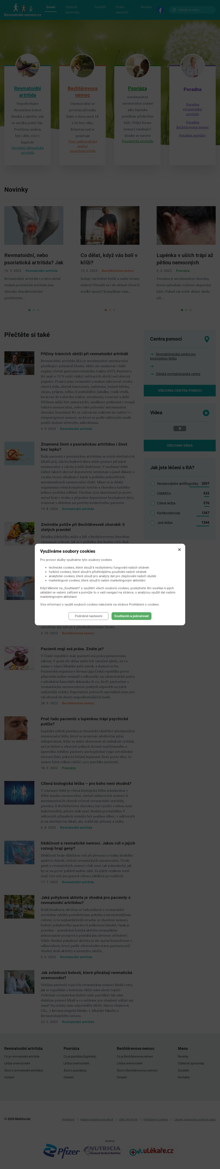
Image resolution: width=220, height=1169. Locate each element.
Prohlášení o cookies (144, 604)
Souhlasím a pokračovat (131, 616)
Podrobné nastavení (88, 616)
